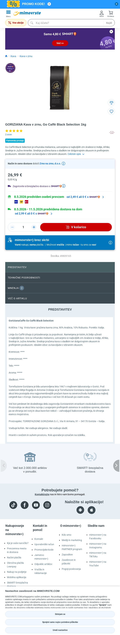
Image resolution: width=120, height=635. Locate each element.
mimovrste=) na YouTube (97, 563)
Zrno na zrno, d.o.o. (50, 163)
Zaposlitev (67, 554)
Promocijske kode (43, 549)
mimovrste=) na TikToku (97, 554)
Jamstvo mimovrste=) (41, 557)
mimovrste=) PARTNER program (72, 547)
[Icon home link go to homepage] (6, 56)
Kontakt (38, 539)
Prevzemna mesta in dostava (16, 550)
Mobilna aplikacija (16, 577)
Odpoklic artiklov (43, 564)
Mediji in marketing (72, 540)
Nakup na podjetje (16, 571)
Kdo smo (66, 534)
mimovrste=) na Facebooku (97, 536)
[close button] (116, 4)
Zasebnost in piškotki (69, 562)
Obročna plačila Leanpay (15, 564)
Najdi (109, 23)
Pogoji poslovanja (71, 569)
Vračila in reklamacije (40, 571)
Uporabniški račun (44, 544)
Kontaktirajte (42, 494)
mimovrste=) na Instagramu (97, 545)
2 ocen (8, 134)
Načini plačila (14, 557)
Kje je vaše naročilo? (18, 543)
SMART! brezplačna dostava (17, 584)
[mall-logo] (27, 13)
